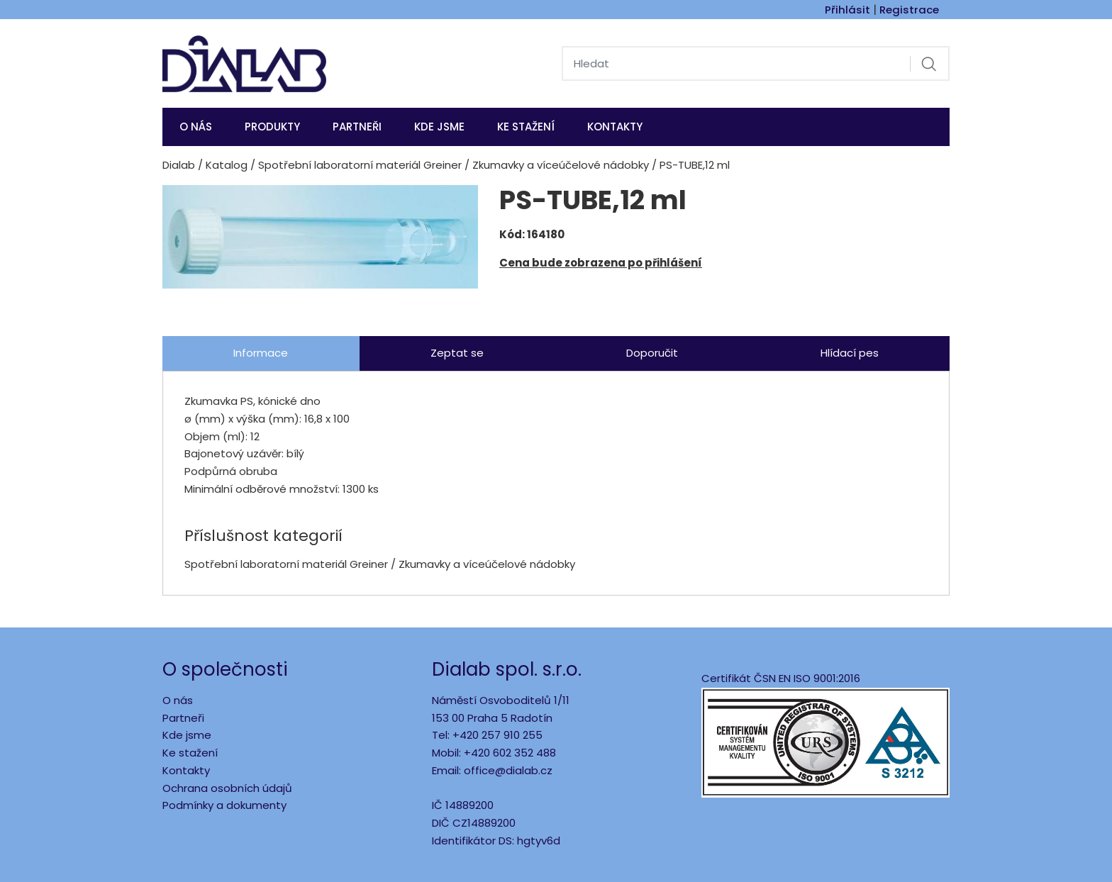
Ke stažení (526, 126)
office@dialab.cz (508, 770)
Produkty (272, 126)
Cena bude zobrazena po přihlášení (600, 262)
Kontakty (615, 126)
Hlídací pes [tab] (850, 352)
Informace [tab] (260, 352)
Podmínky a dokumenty (224, 805)
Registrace (909, 9)
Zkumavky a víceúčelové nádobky (560, 164)
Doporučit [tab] (652, 352)
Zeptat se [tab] (457, 352)
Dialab (178, 164)
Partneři (357, 126)
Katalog (227, 164)
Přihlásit (847, 9)
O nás (195, 126)
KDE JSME (439, 126)
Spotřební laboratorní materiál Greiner (360, 164)
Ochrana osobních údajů (227, 788)
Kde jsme (186, 734)
